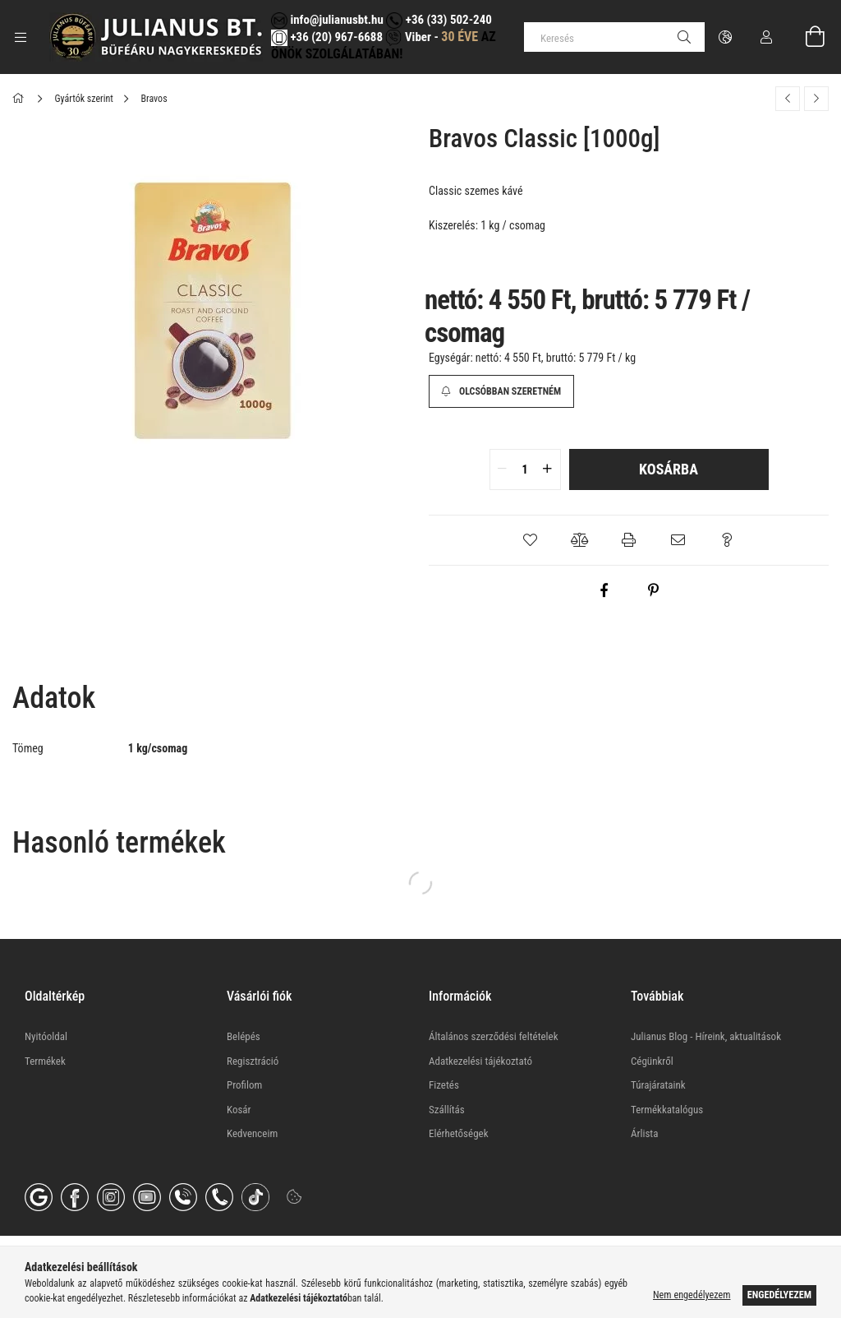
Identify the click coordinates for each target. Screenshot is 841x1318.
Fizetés (444, 1085)
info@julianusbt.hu (327, 19)
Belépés (243, 1036)
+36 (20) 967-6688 (335, 37)
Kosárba (668, 469)
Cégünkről (652, 1061)
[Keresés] (614, 37)
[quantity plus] (547, 469)
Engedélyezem (779, 1295)
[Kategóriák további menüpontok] (20, 37)
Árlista (644, 1133)
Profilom (244, 1085)
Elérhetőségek (459, 1133)
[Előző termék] (787, 98)
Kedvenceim (252, 1133)
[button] (530, 540)
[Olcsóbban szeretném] (501, 391)
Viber (407, 37)
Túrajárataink (658, 1085)
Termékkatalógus (667, 1109)
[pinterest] (653, 590)
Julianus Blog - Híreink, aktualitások (706, 1036)
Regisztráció (252, 1061)
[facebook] (604, 590)
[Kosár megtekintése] (806, 37)
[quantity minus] (502, 469)
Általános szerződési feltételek (493, 1036)
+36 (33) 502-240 (438, 19)
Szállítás (447, 1109)
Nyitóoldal (46, 1036)
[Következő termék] (816, 98)
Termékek (45, 1061)
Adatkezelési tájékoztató (480, 1061)
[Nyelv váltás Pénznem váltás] (725, 37)
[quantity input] (525, 469)
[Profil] (766, 37)
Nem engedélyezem (691, 1295)
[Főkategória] (21, 98)
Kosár (239, 1109)
